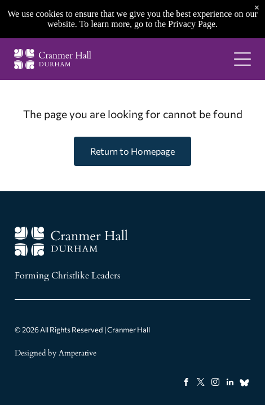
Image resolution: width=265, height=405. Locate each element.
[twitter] (200, 383)
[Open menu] (242, 59)
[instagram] (215, 383)
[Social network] (244, 383)
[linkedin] (230, 383)
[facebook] (186, 383)
